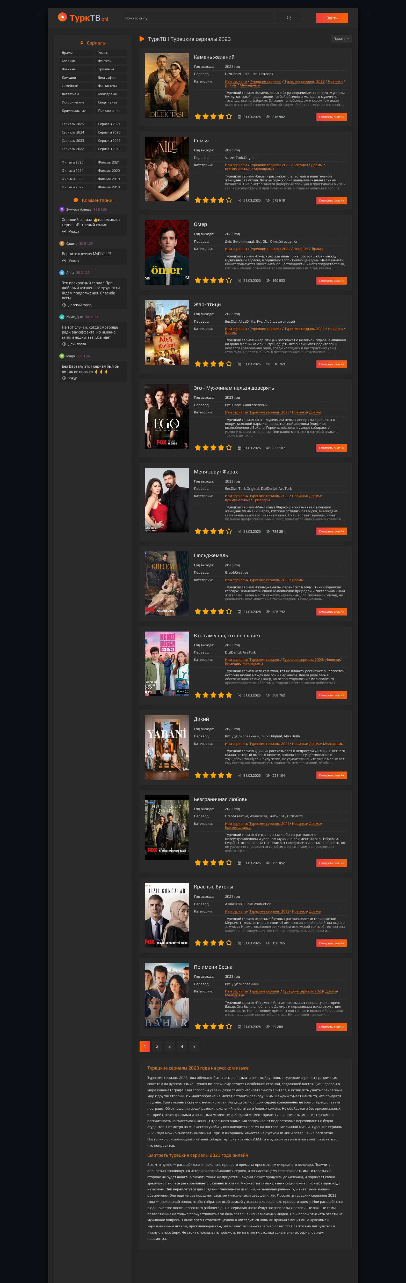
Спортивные (107, 102)
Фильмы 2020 (109, 171)
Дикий (201, 719)
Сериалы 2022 (73, 149)
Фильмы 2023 (72, 179)
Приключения (109, 111)
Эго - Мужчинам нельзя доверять (234, 388)
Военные (69, 69)
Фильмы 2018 (109, 187)
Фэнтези (104, 61)
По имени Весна (213, 967)
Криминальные (74, 111)
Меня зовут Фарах (216, 471)
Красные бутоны (213, 886)
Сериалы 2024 (73, 132)
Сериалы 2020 (109, 132)
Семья (201, 140)
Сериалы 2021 (109, 124)
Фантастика (107, 86)
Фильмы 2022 (72, 187)
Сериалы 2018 (109, 149)
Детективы (70, 94)
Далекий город (77, 305)
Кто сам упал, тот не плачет (227, 635)
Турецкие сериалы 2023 (304, 81)
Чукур (69, 378)
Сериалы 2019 (109, 141)
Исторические (73, 102)
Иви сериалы (236, 81)
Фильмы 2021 (109, 162)
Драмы (67, 53)
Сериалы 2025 (73, 124)
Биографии (106, 77)
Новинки (335, 81)
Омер (200, 224)
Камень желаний (214, 57)
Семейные (70, 86)
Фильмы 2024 (72, 171)
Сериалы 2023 (73, 141)
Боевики (68, 61)
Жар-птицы (207, 304)
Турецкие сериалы (265, 81)
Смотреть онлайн (331, 117)
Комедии (69, 77)
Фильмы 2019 (109, 179)
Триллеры (106, 69)
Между (70, 231)
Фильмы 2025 (72, 162)
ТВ (89, 17)
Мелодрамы (107, 94)
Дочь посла (74, 344)
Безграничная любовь (220, 799)
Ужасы (103, 53)
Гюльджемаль (211, 555)
